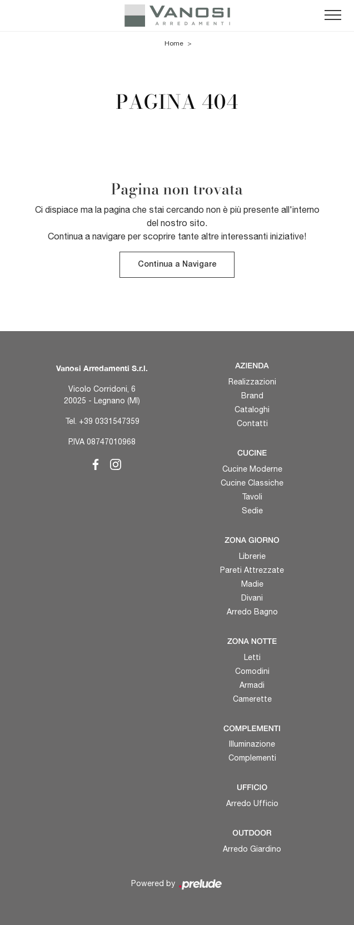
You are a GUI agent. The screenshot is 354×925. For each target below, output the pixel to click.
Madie (252, 583)
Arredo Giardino (252, 848)
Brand (252, 395)
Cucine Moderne (252, 468)
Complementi (252, 757)
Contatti (252, 423)
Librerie (252, 556)
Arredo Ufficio (252, 803)
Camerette (252, 698)
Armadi (252, 685)
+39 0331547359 (109, 421)
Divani (252, 597)
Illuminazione (252, 743)
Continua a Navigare (177, 264)
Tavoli (252, 496)
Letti (252, 657)
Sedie (252, 510)
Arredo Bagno (252, 611)
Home (173, 43)
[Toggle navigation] (333, 15)
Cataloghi (252, 409)
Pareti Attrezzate (252, 570)
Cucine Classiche (252, 482)
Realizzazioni (252, 381)
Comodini (252, 671)
